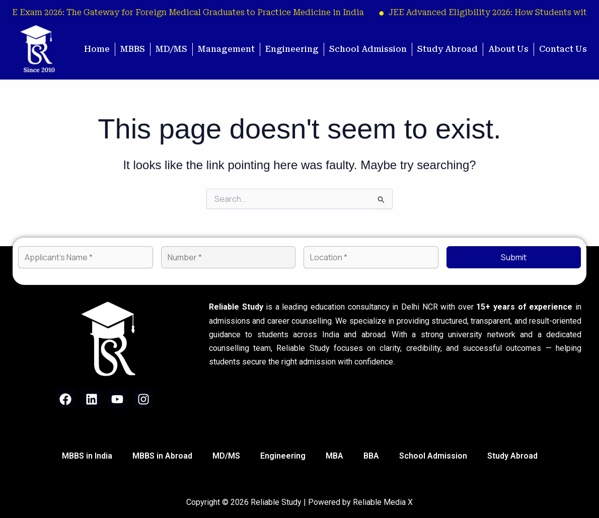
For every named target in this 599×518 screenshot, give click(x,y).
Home (97, 49)
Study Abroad (447, 49)
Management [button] (226, 49)
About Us (508, 49)
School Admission (368, 49)
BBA (371, 456)
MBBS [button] (132, 49)
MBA (334, 456)
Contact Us (563, 49)
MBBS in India (87, 456)
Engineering (292, 49)
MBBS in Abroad (162, 456)
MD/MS (171, 49)
